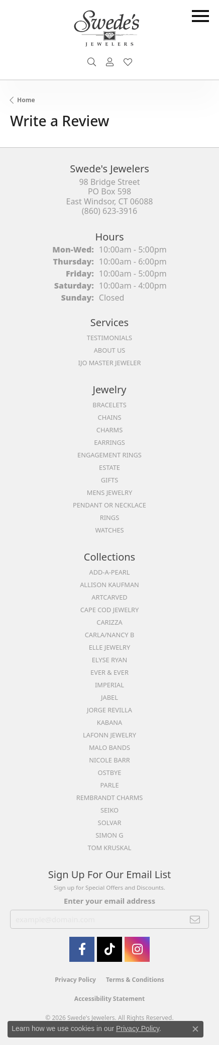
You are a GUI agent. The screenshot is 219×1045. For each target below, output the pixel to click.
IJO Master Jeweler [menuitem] (109, 362)
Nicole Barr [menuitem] (109, 759)
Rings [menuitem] (109, 517)
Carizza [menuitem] (109, 622)
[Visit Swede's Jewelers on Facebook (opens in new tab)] (81, 949)
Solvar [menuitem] (110, 822)
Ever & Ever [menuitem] (109, 672)
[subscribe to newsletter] (195, 919)
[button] (91, 62)
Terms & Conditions (135, 979)
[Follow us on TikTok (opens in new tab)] (109, 949)
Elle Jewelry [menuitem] (110, 647)
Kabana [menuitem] (110, 722)
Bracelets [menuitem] (109, 404)
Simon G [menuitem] (109, 835)
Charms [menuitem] (109, 429)
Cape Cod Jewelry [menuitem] (109, 609)
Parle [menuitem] (109, 785)
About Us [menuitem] (110, 350)
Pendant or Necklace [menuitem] (109, 504)
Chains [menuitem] (110, 417)
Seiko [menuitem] (109, 810)
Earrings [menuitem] (109, 442)
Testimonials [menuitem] (109, 337)
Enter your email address (109, 901)
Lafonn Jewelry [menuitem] (109, 734)
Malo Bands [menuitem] (109, 747)
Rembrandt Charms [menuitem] (109, 797)
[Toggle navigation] (200, 16)
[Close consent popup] (195, 1029)
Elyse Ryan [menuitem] (110, 659)
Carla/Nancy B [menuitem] (109, 634)
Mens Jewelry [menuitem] (109, 492)
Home (26, 100)
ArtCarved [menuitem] (109, 597)
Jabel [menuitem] (109, 697)
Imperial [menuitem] (109, 684)
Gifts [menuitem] (109, 479)
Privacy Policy (75, 979)
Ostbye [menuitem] (110, 772)
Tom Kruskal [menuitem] (110, 847)
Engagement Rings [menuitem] (109, 454)
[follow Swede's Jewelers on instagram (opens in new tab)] (137, 949)
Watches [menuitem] (109, 530)
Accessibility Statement (109, 998)
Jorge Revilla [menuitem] (109, 709)
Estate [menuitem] (109, 467)
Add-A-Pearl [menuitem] (109, 572)
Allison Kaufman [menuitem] (109, 584)
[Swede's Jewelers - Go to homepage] (109, 32)
